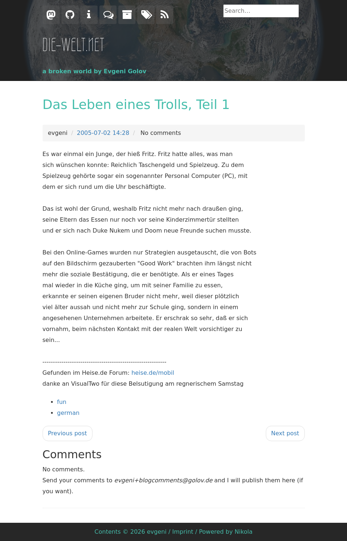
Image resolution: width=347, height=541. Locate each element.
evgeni (157, 531)
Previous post (67, 433)
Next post (285, 433)
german (68, 412)
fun (62, 401)
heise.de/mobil (152, 372)
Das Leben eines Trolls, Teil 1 (136, 104)
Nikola (243, 531)
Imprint (182, 531)
